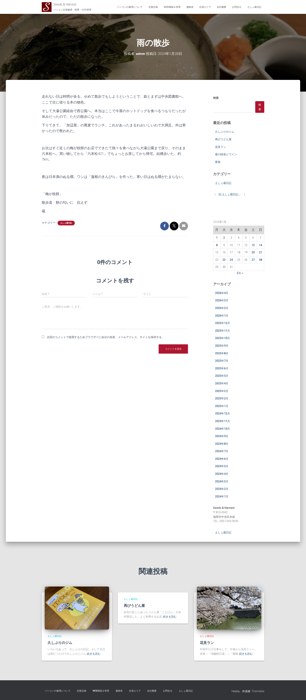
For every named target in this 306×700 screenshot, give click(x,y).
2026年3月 (221, 300)
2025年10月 (222, 338)
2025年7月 (221, 360)
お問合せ (236, 7)
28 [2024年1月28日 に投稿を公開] (260, 259)
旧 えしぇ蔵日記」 (230, 194)
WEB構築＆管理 (172, 7)
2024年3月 (221, 481)
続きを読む (94, 653)
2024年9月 (221, 436)
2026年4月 (221, 292)
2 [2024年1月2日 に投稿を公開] (224, 237)
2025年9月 (221, 345)
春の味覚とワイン (226, 154)
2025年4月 (221, 383)
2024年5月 (221, 466)
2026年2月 (221, 308)
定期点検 (153, 7)
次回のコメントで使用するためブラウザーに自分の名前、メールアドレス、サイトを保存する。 (105, 337)
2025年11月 (222, 330)
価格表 (189, 7)
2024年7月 (221, 451)
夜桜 (218, 161)
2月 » (240, 273)
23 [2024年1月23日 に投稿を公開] (224, 259)
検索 (216, 97)
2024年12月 (222, 413)
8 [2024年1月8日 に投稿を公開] (217, 244)
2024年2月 (221, 488)
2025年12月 (222, 323)
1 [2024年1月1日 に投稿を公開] (217, 237)
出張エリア (205, 7)
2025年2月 (221, 398)
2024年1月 (221, 496)
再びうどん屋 (223, 139)
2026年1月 (221, 315)
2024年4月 (221, 473)
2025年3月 (221, 390)
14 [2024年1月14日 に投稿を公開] (260, 244)
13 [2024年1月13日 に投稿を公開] (253, 244)
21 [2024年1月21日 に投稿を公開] (260, 252)
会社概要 (221, 7)
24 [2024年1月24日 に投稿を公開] (231, 259)
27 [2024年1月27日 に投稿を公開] (253, 259)
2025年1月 (221, 405)
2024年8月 (221, 443)
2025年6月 (221, 368)
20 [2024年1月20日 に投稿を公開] (253, 252)
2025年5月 (221, 375)
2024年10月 (222, 428)
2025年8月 (221, 353)
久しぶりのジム (224, 131)
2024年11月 (222, 420)
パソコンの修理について (130, 7)
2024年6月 (221, 458)
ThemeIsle (258, 691)
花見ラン (220, 146)
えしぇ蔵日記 (254, 7)
